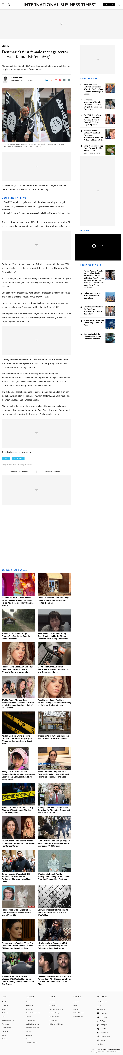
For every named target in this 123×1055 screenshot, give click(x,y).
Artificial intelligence (32, 1024)
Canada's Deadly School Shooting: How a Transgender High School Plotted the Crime (53, 600)
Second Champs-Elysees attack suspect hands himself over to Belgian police (37, 213)
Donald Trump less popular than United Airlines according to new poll (34, 202)
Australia (76, 1002)
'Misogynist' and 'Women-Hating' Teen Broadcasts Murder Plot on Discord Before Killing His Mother (53, 636)
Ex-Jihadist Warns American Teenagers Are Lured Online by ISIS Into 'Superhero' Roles (53, 669)
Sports (4, 1035)
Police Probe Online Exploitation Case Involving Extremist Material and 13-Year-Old (17, 912)
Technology (5, 1024)
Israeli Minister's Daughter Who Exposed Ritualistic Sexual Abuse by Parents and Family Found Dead (54, 774)
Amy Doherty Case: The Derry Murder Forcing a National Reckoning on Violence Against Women (54, 702)
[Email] (64, 80)
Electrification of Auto (33, 1013)
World (4, 1002)
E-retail (28, 1002)
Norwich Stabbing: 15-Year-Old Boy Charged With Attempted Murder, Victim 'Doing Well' (17, 810)
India (75, 1005)
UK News (5, 1005)
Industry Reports (31, 1042)
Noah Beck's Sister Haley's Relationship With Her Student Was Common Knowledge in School (93, 89)
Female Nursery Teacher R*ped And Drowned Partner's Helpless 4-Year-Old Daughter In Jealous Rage (17, 945)
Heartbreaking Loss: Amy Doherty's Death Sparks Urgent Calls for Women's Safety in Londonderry (17, 669)
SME (3, 1017)
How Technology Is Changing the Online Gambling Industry (92, 336)
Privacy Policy (54, 1013)
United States (78, 1017)
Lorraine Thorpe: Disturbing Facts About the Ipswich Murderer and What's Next (53, 912)
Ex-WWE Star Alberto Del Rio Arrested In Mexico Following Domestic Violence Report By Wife (93, 120)
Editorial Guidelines (54, 472)
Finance (28, 1017)
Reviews (4, 1039)
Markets (4, 1009)
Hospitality (29, 1005)
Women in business (32, 1028)
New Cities (29, 1035)
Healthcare (29, 1009)
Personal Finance (8, 1020)
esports (28, 1031)
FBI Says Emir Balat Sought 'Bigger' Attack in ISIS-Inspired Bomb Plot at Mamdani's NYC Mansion (54, 843)
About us (53, 1002)
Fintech (28, 1039)
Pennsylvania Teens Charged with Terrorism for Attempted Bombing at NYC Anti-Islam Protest (54, 810)
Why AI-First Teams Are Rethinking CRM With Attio (94, 322)
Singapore (76, 1009)
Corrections (53, 1020)
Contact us (53, 1005)
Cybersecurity (30, 1020)
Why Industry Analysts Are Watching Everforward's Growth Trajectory (93, 310)
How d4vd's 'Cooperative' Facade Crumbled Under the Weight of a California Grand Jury (93, 104)
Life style (5, 1031)
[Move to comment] (69, 80)
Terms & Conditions (56, 1009)
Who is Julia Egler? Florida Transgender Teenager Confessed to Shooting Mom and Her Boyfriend (54, 876)
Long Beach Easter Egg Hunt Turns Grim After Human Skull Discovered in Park (93, 149)
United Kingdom (78, 1013)
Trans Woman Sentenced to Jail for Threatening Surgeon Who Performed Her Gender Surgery (18, 843)
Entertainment (6, 1028)
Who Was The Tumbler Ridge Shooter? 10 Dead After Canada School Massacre (16, 636)
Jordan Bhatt (18, 77)
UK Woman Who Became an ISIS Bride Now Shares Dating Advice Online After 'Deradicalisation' (52, 945)
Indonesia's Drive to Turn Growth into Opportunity (92, 295)
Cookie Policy (54, 1017)
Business (5, 1013)
